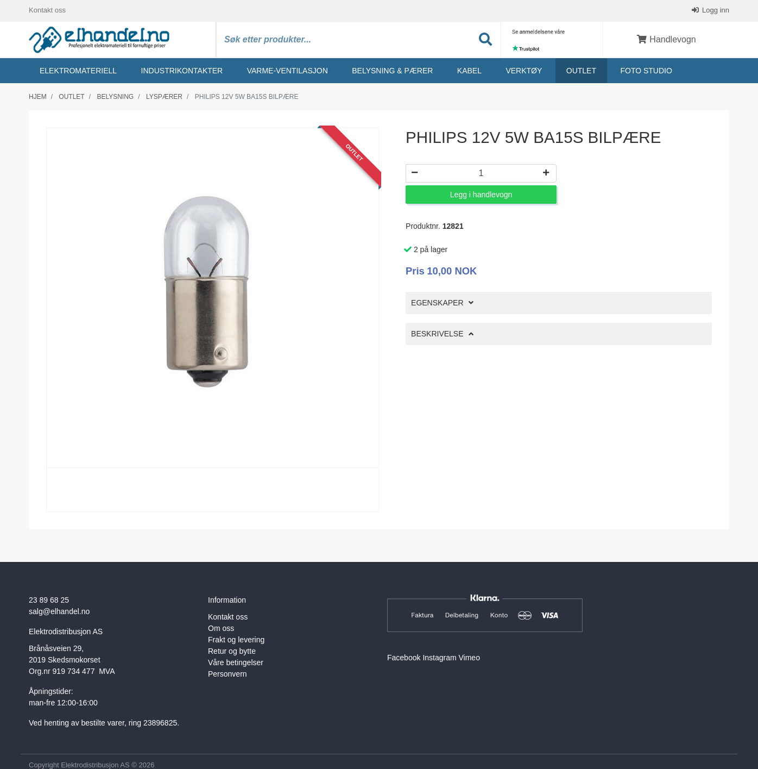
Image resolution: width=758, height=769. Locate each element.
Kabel (469, 71)
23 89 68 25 (49, 601)
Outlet (581, 71)
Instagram (439, 658)
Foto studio (646, 71)
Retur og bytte (232, 652)
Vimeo (469, 658)
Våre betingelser (235, 663)
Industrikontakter (182, 71)
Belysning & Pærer (392, 71)
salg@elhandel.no (59, 612)
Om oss (221, 629)
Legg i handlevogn (481, 195)
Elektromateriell (78, 71)
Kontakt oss (47, 11)
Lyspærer (164, 97)
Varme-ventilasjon (287, 71)
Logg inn (715, 11)
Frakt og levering (236, 640)
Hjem (38, 97)
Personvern (227, 675)
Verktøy (524, 71)
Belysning (115, 97)
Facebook (403, 658)
